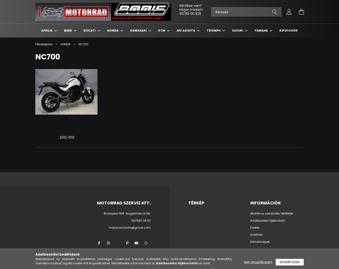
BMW (68, 31)
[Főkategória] (44, 44)
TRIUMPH (214, 31)
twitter (117, 243)
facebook (99, 243)
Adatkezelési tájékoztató (267, 220)
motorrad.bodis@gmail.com (130, 228)
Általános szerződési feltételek (271, 213)
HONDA (113, 31)
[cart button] (301, 12)
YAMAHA (262, 31)
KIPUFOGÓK (288, 31)
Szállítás (256, 234)
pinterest (127, 243)
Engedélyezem (290, 262)
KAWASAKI (138, 31)
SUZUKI (238, 31)
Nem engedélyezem (258, 262)
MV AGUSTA (186, 31)
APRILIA (47, 31)
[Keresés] (246, 12)
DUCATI (90, 31)
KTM (162, 31)
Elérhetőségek (260, 242)
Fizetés (255, 227)
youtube (136, 243)
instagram (108, 243)
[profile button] (289, 12)
